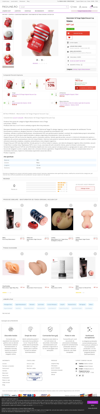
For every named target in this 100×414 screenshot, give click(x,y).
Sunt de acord (93, 402)
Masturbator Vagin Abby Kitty (10, 288)
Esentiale (28, 11)
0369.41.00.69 (62, 1)
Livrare (4, 363)
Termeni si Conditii (8, 366)
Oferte (53, 374)
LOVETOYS (18, 11)
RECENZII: (35, 63)
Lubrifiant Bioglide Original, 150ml (69, 94)
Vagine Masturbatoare (21, 14)
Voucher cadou (31, 368)
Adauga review (85, 188)
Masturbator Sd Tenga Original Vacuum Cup (41, 14)
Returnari (5, 373)
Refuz (92, 405)
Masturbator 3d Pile (56, 288)
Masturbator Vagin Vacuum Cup (34, 240)
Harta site (5, 375)
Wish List (29, 366)
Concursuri (5, 368)
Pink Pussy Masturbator (8, 239)
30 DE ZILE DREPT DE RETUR (77, 61)
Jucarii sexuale (18, 118)
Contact (51, 11)
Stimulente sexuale (56, 370)
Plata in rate (6, 380)
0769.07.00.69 (70, 1)
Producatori (6, 377)
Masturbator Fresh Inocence (34, 288)
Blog (3, 385)
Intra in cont (30, 363)
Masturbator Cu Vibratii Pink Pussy (83, 288)
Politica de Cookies (38, 405)
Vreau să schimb (92, 408)
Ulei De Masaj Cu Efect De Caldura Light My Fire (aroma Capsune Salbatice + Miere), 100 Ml (75, 104)
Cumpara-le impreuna (86, 88)
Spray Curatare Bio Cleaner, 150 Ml (21, 103)
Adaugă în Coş (78, 33)
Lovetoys (11, 14)
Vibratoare (54, 366)
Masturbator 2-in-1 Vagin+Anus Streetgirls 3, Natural (59, 240)
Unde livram (6, 382)
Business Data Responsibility (38, 411)
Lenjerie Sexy (6, 11)
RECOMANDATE (39, 11)
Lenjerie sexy (55, 363)
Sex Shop (4, 14)
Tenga (69, 21)
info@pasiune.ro (88, 368)
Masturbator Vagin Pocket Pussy (83, 240)
